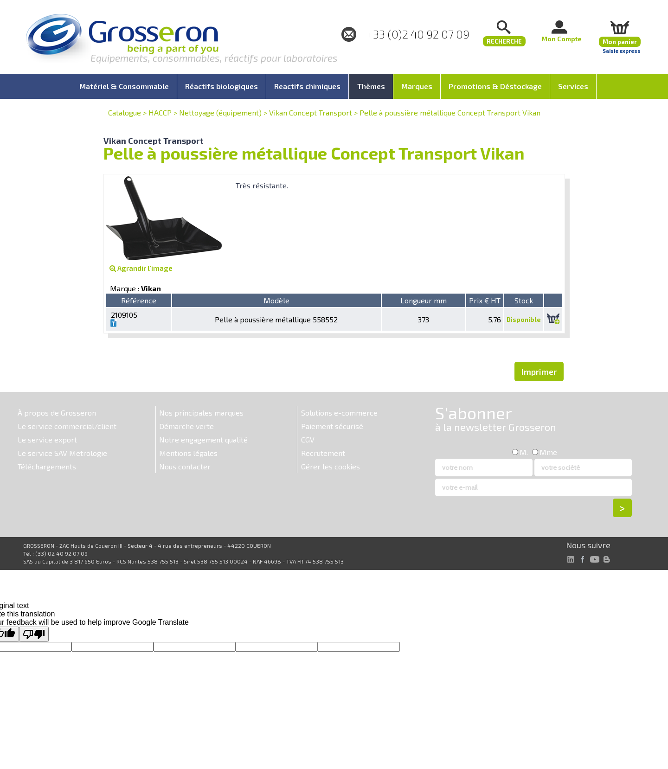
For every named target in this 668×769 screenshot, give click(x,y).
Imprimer (539, 371)
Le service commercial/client (67, 426)
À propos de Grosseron (57, 412)
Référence (138, 300)
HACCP (160, 112)
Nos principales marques (201, 412)
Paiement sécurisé (332, 426)
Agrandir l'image (141, 268)
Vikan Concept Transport (310, 112)
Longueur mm (423, 300)
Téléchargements (47, 466)
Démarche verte (186, 426)
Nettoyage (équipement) (220, 112)
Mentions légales (188, 453)
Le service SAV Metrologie (62, 453)
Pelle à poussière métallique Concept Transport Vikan (450, 112)
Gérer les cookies (330, 466)
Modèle (276, 300)
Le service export (47, 439)
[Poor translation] (34, 634)
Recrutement (323, 453)
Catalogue (124, 112)
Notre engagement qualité (203, 439)
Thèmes (371, 86)
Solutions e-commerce (339, 412)
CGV (308, 439)
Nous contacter (185, 466)
